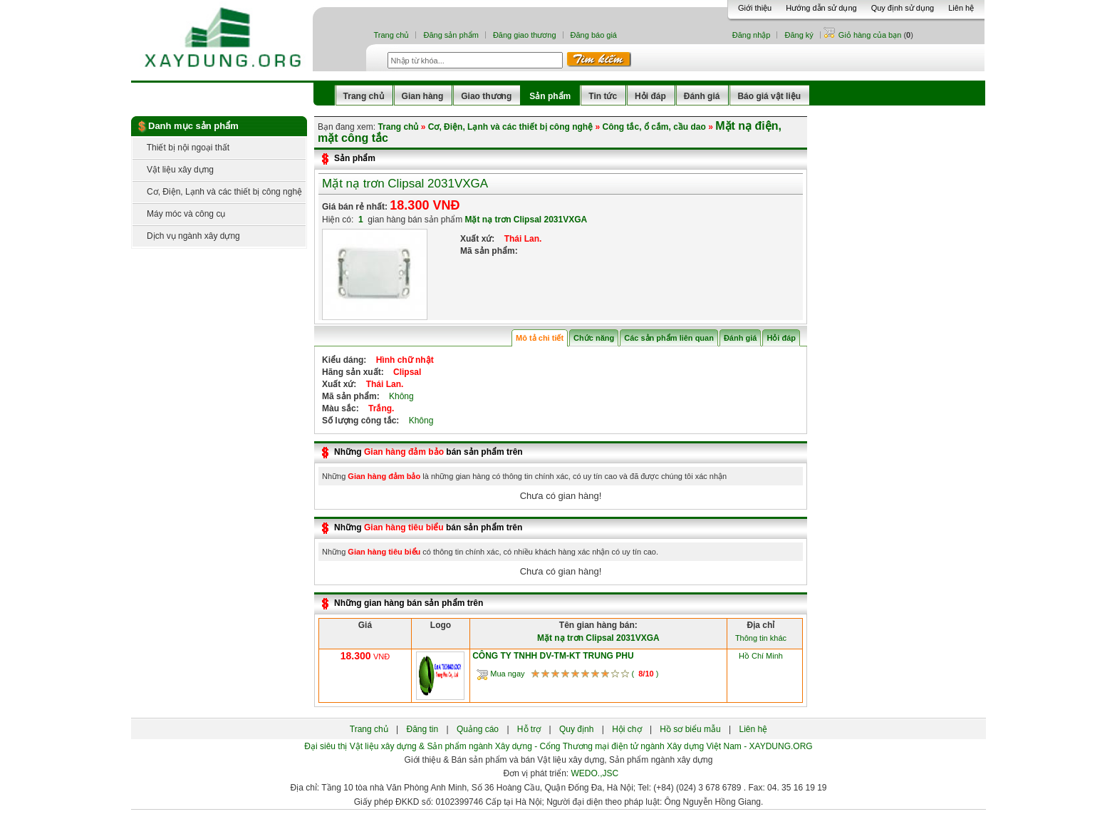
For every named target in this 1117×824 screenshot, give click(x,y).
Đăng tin (422, 729)
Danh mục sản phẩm (193, 125)
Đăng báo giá (594, 35)
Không (398, 396)
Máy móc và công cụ (179, 214)
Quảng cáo (478, 729)
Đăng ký (798, 35)
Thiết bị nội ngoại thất (181, 148)
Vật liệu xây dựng (173, 170)
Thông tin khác (760, 638)
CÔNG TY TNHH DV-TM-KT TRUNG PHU (552, 656)
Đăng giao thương (524, 35)
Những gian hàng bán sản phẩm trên (408, 603)
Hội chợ (626, 729)
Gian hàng (423, 96)
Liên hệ (961, 8)
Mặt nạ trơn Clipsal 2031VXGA (405, 183)
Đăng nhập (751, 35)
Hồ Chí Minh (761, 656)
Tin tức (602, 96)
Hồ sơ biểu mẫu (690, 729)
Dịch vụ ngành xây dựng (186, 236)
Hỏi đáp (650, 96)
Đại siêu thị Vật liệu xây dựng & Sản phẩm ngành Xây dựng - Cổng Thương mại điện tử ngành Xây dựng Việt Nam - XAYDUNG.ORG (558, 746)
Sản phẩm (550, 96)
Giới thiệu (754, 8)
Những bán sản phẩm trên (428, 452)
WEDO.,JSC (595, 773)
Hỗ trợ (529, 729)
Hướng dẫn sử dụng (821, 8)
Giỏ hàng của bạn (871, 35)
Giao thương (486, 96)
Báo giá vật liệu (769, 96)
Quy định (576, 729)
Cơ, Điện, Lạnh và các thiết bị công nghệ (217, 192)
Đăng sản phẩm (450, 35)
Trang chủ (391, 35)
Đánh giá (702, 96)
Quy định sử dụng (903, 8)
